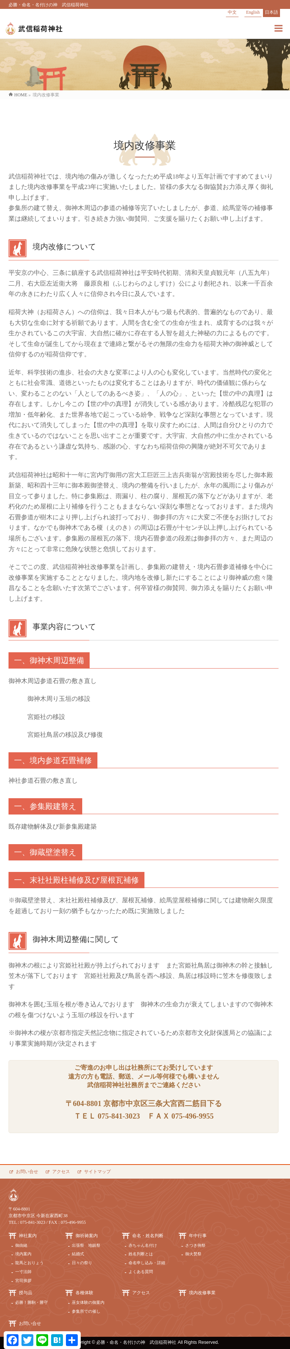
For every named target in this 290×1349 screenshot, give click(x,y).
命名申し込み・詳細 (147, 1262)
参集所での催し (86, 1311)
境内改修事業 (202, 1292)
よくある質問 (141, 1271)
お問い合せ (27, 1171)
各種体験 (84, 1292)
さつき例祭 (195, 1245)
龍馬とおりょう (29, 1262)
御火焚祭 (193, 1254)
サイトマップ (97, 1171)
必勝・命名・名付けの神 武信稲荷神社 (136, 1342)
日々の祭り (82, 1262)
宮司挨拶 (23, 1280)
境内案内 (23, 1254)
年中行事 (198, 1235)
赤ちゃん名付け (143, 1245)
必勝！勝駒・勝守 (31, 1302)
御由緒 (21, 1245)
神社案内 (28, 1235)
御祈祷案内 (87, 1235)
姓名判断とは (141, 1254)
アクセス (61, 1171)
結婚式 (78, 1254)
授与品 (25, 1292)
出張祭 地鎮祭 (86, 1245)
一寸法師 (23, 1271)
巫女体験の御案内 (88, 1302)
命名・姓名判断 (147, 1235)
